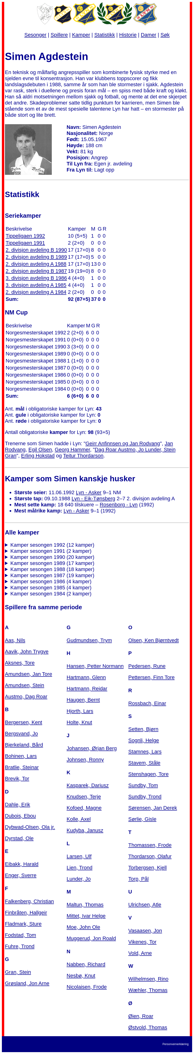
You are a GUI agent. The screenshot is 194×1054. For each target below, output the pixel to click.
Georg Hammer (72, 449)
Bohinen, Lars (21, 756)
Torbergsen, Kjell (147, 868)
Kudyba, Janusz (85, 830)
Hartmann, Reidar (87, 688)
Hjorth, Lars (80, 711)
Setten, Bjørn (143, 729)
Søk (165, 35)
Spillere (59, 35)
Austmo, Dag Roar (26, 696)
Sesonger (35, 35)
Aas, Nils (15, 640)
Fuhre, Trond (19, 946)
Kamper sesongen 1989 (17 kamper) (52, 563)
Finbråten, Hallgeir (26, 913)
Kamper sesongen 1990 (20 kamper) (52, 557)
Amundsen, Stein (24, 685)
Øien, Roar (140, 1016)
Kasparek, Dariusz (88, 785)
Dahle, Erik (17, 804)
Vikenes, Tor (142, 942)
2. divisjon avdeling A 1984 (36, 292)
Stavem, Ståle (144, 763)
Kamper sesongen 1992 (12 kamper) (52, 545)
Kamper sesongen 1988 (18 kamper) (52, 569)
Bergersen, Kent (23, 722)
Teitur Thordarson (83, 456)
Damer (148, 35)
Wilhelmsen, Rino (148, 979)
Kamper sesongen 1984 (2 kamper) (50, 594)
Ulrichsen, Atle (144, 905)
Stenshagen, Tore (148, 774)
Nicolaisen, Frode (87, 987)
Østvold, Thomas (147, 1027)
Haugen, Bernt (83, 700)
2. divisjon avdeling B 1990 (36, 250)
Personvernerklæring (176, 1044)
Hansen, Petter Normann (95, 666)
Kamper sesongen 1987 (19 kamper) (52, 575)
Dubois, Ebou (20, 816)
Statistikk (104, 35)
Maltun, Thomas (85, 905)
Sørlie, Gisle (142, 819)
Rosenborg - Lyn (119, 505)
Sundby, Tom (143, 785)
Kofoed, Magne (84, 808)
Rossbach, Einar (147, 703)
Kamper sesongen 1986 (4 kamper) (50, 581)
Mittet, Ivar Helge (86, 916)
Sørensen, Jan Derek (152, 808)
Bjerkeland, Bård (24, 745)
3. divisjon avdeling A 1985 (36, 285)
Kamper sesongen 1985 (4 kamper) (50, 588)
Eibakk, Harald (21, 864)
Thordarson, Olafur (150, 856)
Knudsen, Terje (84, 797)
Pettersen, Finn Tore (151, 677)
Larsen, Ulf (79, 856)
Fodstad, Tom (20, 935)
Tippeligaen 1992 (25, 236)
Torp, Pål (138, 879)
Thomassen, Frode (150, 845)
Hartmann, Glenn (86, 677)
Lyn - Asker (88, 492)
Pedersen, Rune (147, 666)
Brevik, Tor (17, 778)
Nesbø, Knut (81, 976)
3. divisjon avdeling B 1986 (36, 278)
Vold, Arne (140, 953)
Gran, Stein (18, 972)
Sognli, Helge (143, 740)
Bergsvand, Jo (21, 733)
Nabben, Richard (86, 964)
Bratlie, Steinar (22, 767)
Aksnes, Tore (20, 663)
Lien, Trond (79, 868)
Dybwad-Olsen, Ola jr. (30, 827)
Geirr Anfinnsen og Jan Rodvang (123, 443)
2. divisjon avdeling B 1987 (36, 271)
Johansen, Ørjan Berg (92, 748)
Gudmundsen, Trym (89, 640)
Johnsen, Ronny (85, 759)
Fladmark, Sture (23, 924)
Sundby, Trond (144, 797)
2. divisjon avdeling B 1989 (36, 257)
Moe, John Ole (83, 927)
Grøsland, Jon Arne (27, 983)
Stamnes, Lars (145, 752)
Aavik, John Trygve (26, 651)
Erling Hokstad (38, 456)
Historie (128, 35)
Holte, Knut (79, 722)
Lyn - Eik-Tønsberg (93, 498)
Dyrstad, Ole (19, 838)
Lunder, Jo (79, 879)
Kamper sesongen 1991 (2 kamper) (50, 551)
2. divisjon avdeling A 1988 (36, 264)
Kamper (81, 35)
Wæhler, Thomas (148, 990)
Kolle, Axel (79, 819)
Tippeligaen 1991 (25, 243)
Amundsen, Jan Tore (28, 674)
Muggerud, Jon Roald (91, 938)
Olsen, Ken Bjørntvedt (153, 640)
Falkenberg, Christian (29, 901)
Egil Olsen (40, 449)
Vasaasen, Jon (145, 931)
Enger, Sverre (21, 875)
